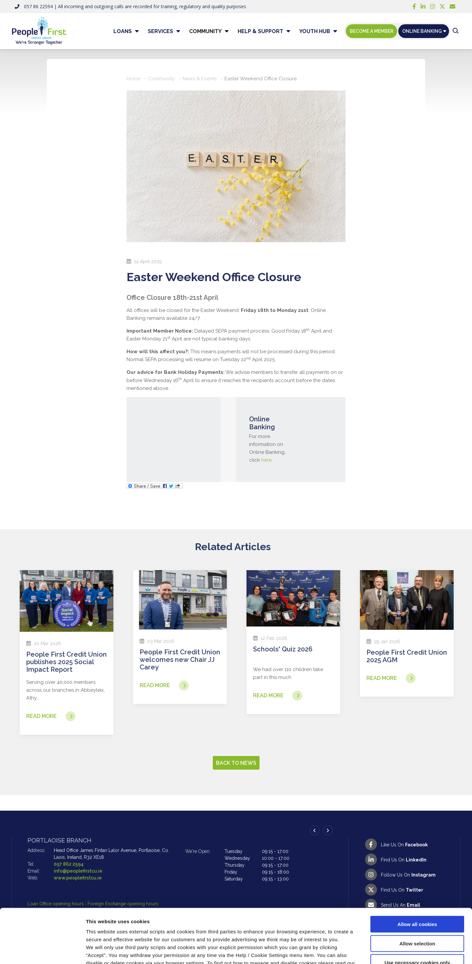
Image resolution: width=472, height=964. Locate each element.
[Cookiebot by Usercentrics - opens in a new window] (42, 951)
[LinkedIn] (423, 6)
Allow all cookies (417, 877)
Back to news (236, 763)
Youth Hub (314, 31)
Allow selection (417, 897)
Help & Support (260, 31)
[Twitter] (442, 6)
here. (267, 460)
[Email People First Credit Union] (452, 6)
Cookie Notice (103, 924)
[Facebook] (414, 6)
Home (133, 79)
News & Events (200, 79)
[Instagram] (432, 6)
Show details (344, 951)
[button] (456, 31)
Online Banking (422, 31)
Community (205, 31)
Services (160, 31)
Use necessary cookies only (417, 916)
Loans (122, 31)
